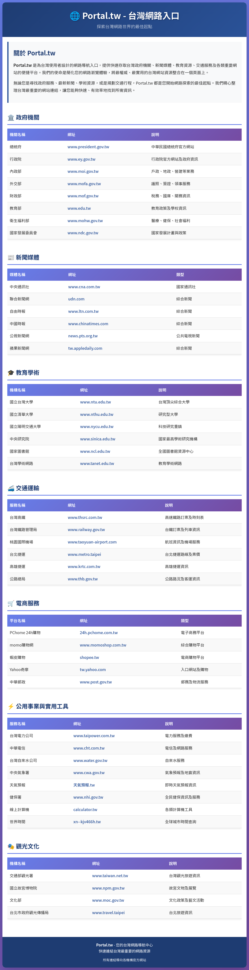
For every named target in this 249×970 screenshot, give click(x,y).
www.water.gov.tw (90, 760)
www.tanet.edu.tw (97, 463)
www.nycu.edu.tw (97, 426)
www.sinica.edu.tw (98, 439)
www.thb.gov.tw (83, 579)
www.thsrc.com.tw (85, 517)
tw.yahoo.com (93, 669)
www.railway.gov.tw (86, 529)
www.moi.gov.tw (83, 171)
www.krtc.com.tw (84, 566)
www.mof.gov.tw (83, 196)
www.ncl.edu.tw (95, 451)
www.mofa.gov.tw (84, 183)
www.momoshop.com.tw (103, 645)
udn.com (76, 299)
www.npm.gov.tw (108, 888)
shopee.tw (89, 657)
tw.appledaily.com (85, 348)
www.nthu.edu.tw (97, 414)
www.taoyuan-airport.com (92, 542)
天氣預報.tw (84, 785)
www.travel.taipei (108, 912)
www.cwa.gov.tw (89, 772)
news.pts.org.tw (83, 336)
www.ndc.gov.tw (83, 233)
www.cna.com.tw (84, 286)
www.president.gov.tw (88, 146)
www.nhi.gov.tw (88, 797)
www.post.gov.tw (96, 682)
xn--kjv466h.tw (87, 821)
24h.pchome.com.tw (99, 632)
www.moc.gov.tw (108, 900)
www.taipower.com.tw (94, 735)
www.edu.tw (79, 208)
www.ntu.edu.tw (95, 402)
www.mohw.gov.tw (85, 220)
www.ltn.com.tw (83, 311)
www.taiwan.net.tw (110, 875)
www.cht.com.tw (89, 748)
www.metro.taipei (84, 554)
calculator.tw (85, 809)
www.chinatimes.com (88, 323)
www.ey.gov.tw (82, 159)
